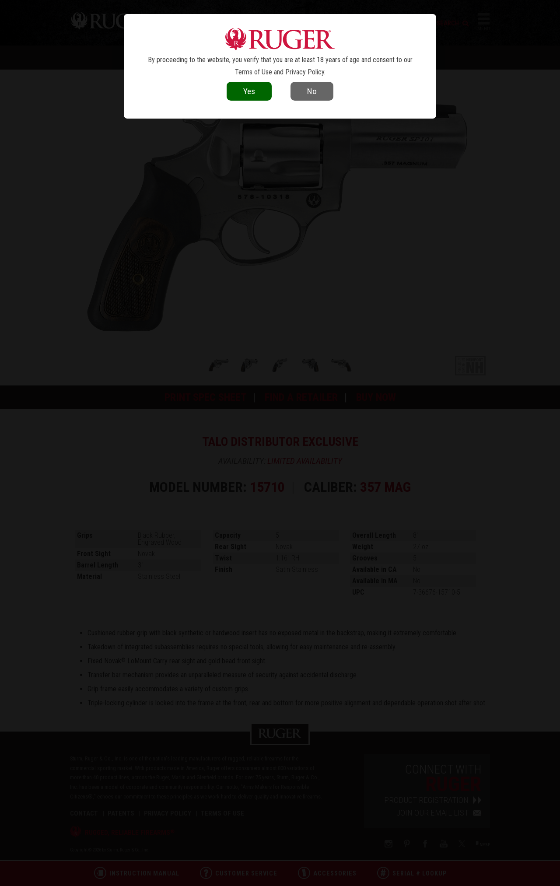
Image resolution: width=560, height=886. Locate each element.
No (312, 91)
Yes (249, 91)
